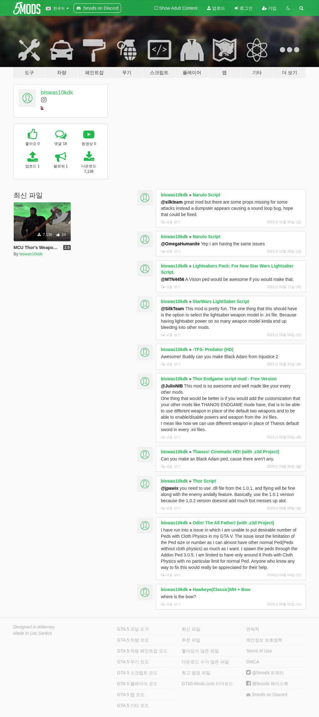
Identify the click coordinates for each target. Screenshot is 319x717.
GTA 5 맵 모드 (131, 694)
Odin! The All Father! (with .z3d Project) (233, 522)
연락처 (252, 629)
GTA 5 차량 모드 (133, 640)
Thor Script (204, 481)
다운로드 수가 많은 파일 (205, 661)
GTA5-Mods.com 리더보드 (207, 683)
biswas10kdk (57, 92)
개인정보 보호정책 (264, 640)
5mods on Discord (266, 694)
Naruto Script (206, 194)
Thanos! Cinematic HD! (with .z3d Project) (236, 451)
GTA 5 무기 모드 (133, 661)
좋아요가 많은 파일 (200, 650)
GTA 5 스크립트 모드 (137, 672)
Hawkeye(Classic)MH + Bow (221, 589)
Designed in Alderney (34, 626)
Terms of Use (259, 650)
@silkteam (172, 202)
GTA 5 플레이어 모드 (137, 683)
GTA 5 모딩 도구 (133, 629)
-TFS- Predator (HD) (213, 349)
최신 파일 (191, 629)
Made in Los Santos (32, 633)
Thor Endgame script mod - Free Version (235, 378)
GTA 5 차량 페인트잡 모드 (142, 650)
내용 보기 (170, 222)
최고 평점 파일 (196, 672)
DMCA (252, 661)
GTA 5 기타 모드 (133, 705)
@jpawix (169, 488)
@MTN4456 (172, 279)
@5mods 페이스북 (267, 683)
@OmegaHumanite (180, 243)
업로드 (216, 8)
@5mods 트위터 (265, 673)
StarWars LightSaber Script (221, 301)
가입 (269, 8)
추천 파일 (191, 640)
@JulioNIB (172, 385)
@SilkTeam (172, 308)
